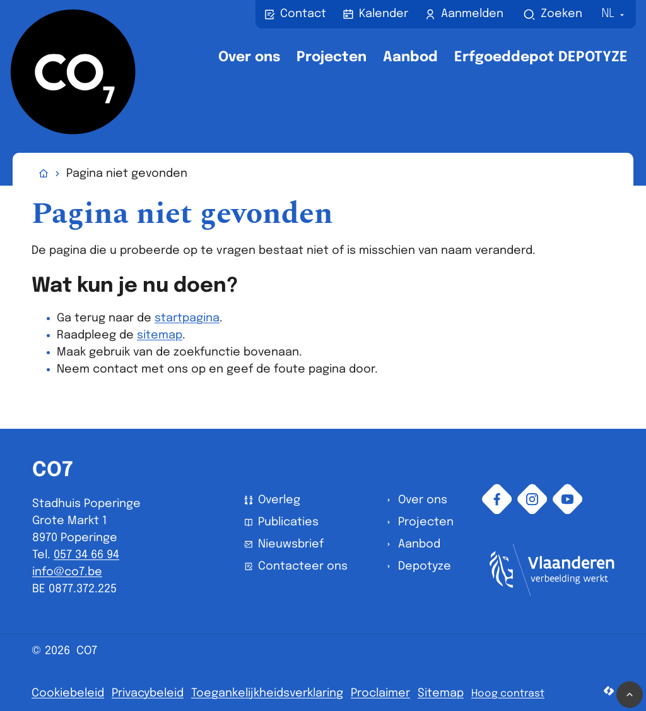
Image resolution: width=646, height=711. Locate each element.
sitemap (159, 335)
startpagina (187, 318)
